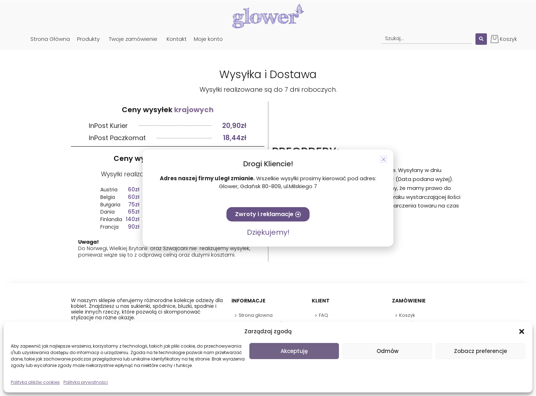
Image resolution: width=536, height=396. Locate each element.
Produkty (88, 39)
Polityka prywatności (85, 382)
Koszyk (508, 39)
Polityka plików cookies (35, 382)
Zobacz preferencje (480, 351)
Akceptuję (294, 351)
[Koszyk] (494, 39)
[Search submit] (481, 39)
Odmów (387, 351)
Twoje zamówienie (133, 39)
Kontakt (177, 39)
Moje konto (208, 39)
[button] (521, 331)
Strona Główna (50, 39)
